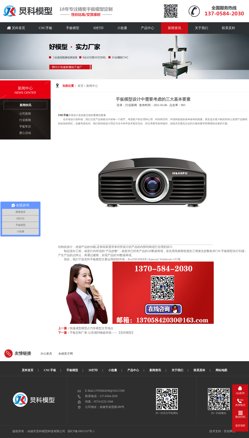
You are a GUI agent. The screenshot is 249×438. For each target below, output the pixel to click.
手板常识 (25, 126)
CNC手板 (45, 28)
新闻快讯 (25, 105)
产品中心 (147, 28)
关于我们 (201, 28)
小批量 (122, 28)
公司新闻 (25, 113)
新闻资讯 (174, 28)
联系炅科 (228, 28)
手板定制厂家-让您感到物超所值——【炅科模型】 (102, 332)
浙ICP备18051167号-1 (81, 431)
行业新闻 (25, 120)
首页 (80, 85)
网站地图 (221, 370)
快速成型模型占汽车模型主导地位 (91, 328)
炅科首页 (16, 28)
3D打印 (98, 28)
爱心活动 (25, 133)
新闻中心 (92, 85)
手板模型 (72, 28)
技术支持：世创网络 (222, 431)
